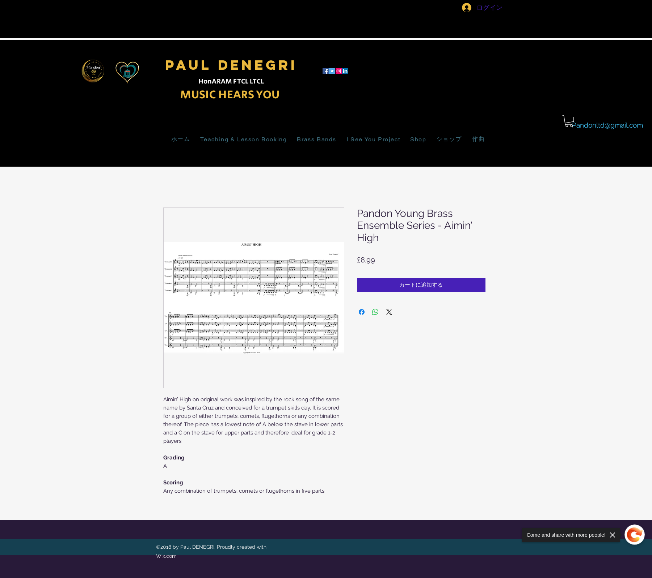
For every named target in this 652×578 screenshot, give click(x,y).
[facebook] (326, 71)
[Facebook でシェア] (361, 312)
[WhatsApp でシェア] (375, 312)
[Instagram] (339, 71)
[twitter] (332, 71)
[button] (569, 121)
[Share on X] (389, 312)
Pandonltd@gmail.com (607, 125)
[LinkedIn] (345, 71)
